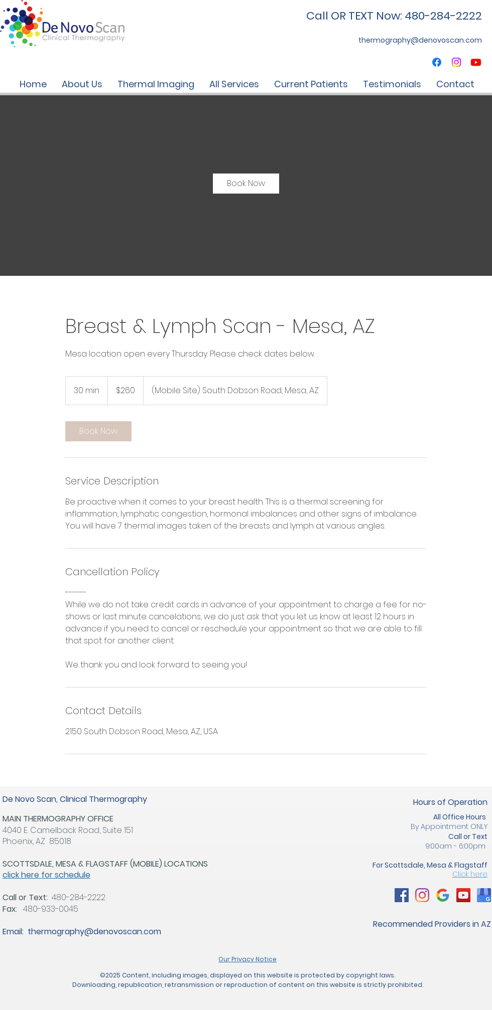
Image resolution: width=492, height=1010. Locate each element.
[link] (246, 184)
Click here (469, 874)
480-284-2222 (78, 897)
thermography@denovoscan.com (94, 931)
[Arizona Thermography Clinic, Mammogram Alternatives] (402, 895)
